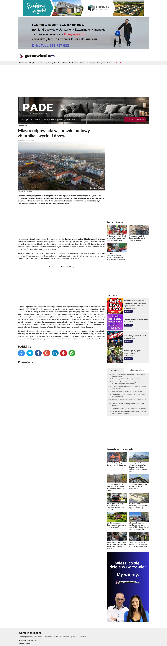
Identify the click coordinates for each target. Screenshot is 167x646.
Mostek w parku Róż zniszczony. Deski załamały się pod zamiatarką (128, 404)
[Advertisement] (83, 81)
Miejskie (32, 63)
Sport (82, 63)
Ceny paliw (101, 63)
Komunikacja (62, 63)
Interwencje (90, 63)
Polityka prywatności (79, 637)
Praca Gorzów (37, 637)
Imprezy (112, 295)
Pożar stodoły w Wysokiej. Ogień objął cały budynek (126, 379)
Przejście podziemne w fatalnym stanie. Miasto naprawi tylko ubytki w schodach (129, 387)
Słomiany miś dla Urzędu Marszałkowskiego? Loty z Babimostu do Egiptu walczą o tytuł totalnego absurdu (130, 383)
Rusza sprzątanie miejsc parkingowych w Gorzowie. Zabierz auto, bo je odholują (129, 395)
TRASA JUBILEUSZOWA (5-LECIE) (136, 319)
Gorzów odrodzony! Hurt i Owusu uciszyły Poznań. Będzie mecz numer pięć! (128, 375)
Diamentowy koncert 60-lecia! (135, 336)
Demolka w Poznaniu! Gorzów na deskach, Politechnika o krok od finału (129, 400)
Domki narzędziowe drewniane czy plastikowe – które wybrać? (129, 408)
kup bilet (128, 311)
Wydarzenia (73, 63)
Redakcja (22, 637)
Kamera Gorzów (24, 644)
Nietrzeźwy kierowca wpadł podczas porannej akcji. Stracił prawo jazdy (138, 544)
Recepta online (48, 637)
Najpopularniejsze (136, 370)
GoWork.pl (57, 637)
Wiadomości (22, 63)
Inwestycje (41, 63)
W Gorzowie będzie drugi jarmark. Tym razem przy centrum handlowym (116, 238)
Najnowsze (115, 370)
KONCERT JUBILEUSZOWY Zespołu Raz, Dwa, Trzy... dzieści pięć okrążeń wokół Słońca (135, 303)
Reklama (110, 63)
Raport (118, 63)
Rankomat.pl (67, 637)
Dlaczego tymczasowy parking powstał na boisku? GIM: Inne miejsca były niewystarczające (129, 412)
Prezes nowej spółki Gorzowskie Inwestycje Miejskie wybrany (137, 238)
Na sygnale (52, 63)
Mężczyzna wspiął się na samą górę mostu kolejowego (127, 391)
